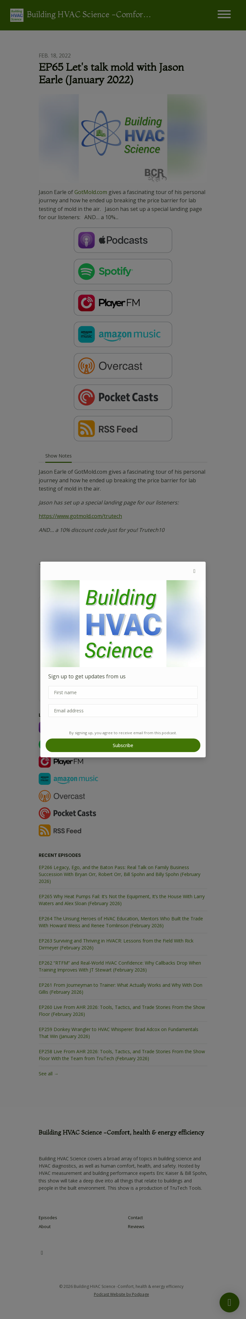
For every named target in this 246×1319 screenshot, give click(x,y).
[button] (194, 571)
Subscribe (123, 745)
